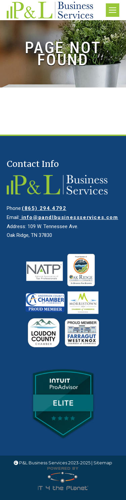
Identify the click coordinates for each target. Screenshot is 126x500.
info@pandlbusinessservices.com (68, 217)
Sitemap (102, 462)
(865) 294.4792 (44, 208)
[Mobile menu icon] (112, 10)
